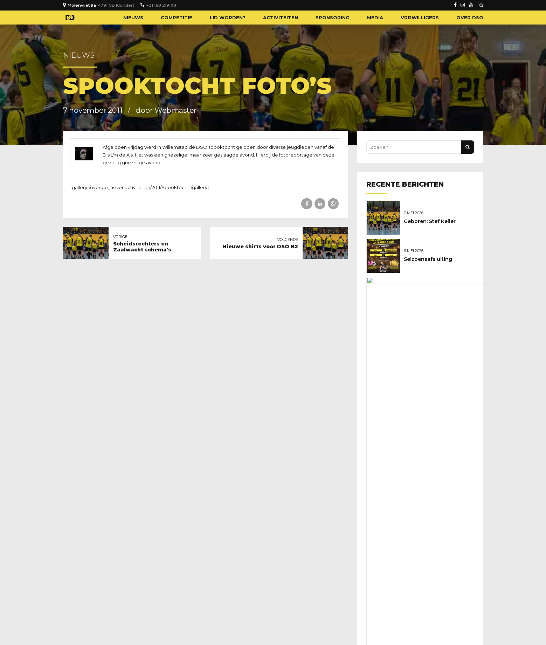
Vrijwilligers (420, 17)
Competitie (176, 17)
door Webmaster (166, 110)
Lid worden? (228, 17)
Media (375, 17)
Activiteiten (280, 17)
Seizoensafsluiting (430, 258)
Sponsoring (333, 17)
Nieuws (133, 17)
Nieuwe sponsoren (430, 294)
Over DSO (469, 17)
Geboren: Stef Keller (431, 221)
